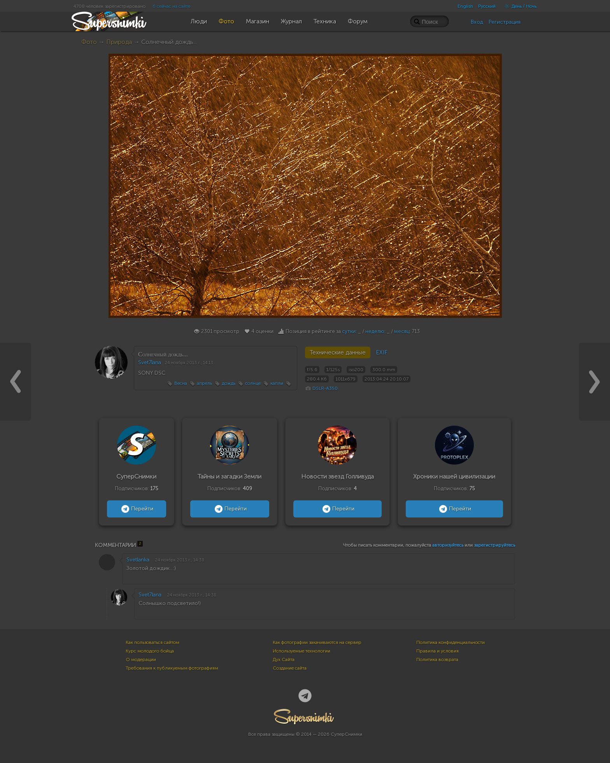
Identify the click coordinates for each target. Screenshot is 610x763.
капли (276, 383)
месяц (401, 331)
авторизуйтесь (447, 545)
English (465, 6)
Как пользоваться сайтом (152, 642)
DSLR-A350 (325, 388)
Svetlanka (137, 559)
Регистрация (505, 22)
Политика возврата (437, 659)
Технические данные (338, 352)
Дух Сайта (283, 659)
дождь (228, 383)
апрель (204, 383)
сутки (349, 331)
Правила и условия (437, 651)
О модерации (141, 659)
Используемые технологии (301, 651)
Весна (180, 383)
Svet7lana (149, 362)
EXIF (381, 352)
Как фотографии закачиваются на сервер (317, 642)
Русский (487, 6)
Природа (119, 42)
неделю (374, 331)
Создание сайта (290, 668)
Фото (89, 42)
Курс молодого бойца (150, 651)
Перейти (136, 509)
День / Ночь (518, 6)
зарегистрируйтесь (494, 545)
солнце (253, 383)
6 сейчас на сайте (171, 6)
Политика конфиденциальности (450, 642)
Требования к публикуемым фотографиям (172, 668)
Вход (477, 22)
